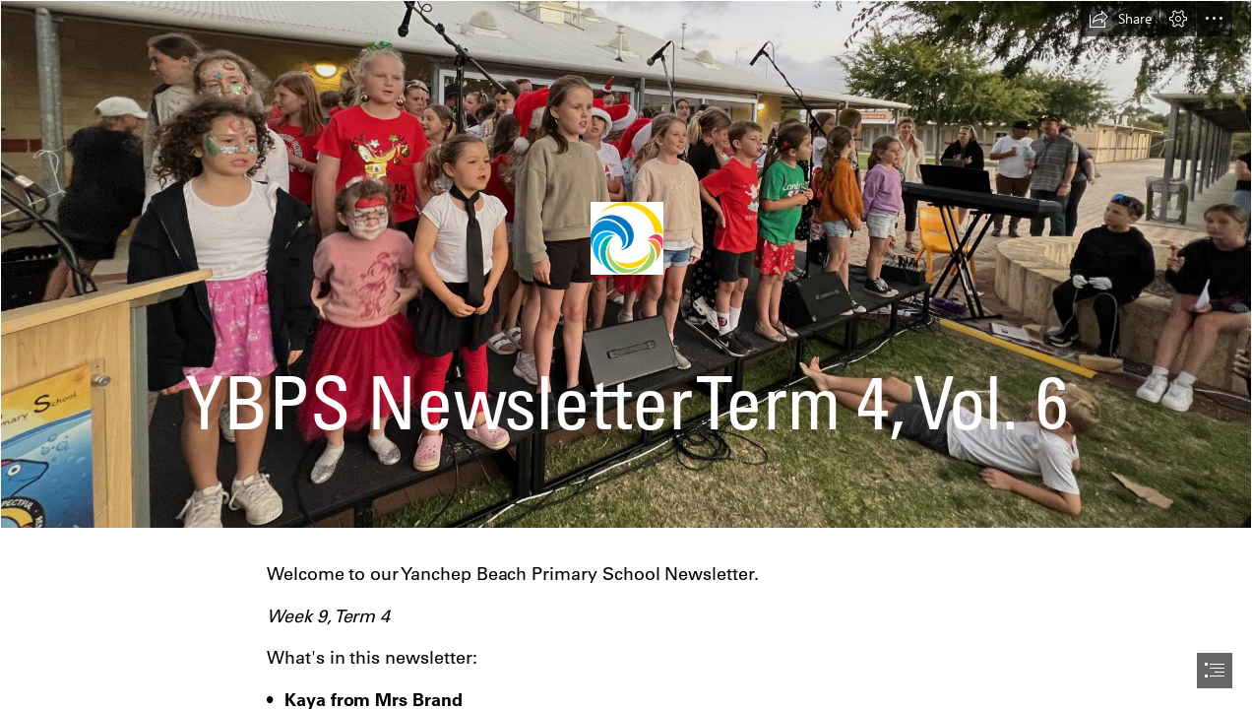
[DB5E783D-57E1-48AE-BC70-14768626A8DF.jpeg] (626, 264)
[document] (626, 354)
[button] (1120, 18)
